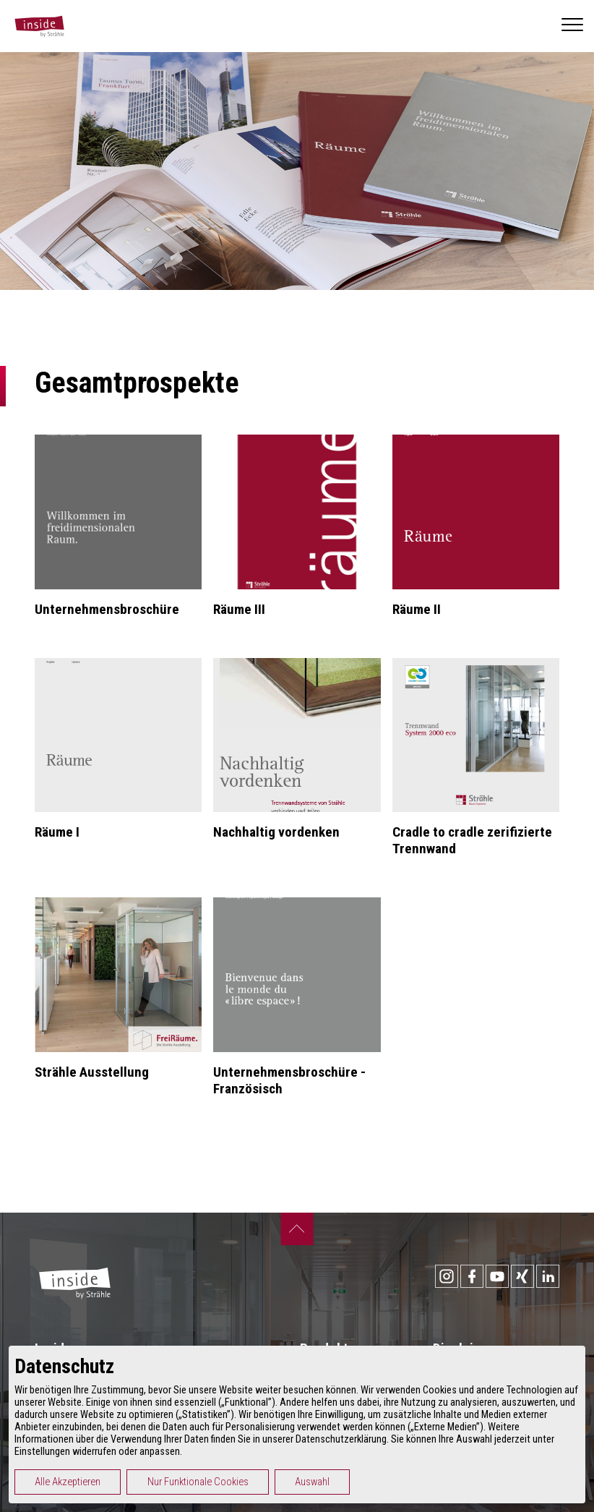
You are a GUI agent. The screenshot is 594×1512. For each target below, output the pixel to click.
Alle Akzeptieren (67, 1482)
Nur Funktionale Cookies (198, 1482)
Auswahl (312, 1482)
